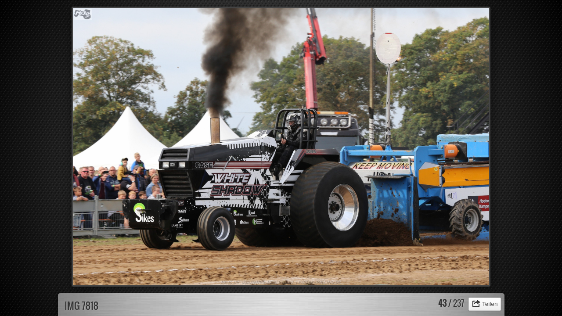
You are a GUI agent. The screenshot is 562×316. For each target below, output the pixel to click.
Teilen (490, 304)
